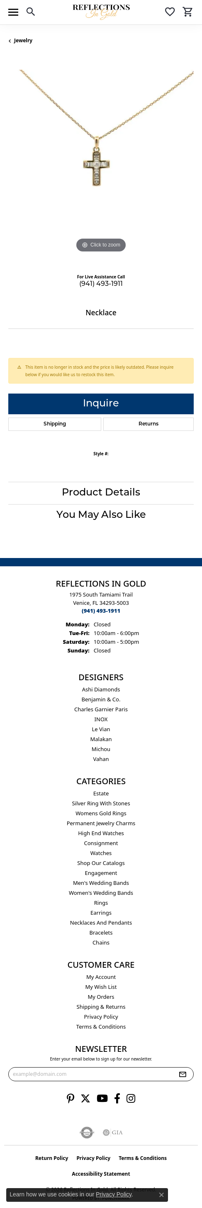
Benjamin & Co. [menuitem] (101, 699)
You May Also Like (101, 515)
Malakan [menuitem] (101, 739)
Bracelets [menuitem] (100, 932)
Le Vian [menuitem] (101, 729)
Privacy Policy (101, 1016)
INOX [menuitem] (101, 719)
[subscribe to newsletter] (182, 1074)
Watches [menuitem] (101, 853)
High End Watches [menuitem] (101, 833)
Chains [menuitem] (101, 942)
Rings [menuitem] (101, 902)
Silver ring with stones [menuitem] (101, 803)
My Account (101, 977)
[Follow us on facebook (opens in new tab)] (117, 1099)
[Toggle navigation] (13, 12)
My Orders (101, 996)
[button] (31, 13)
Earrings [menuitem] (101, 912)
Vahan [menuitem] (101, 759)
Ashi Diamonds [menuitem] (101, 689)
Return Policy (51, 1158)
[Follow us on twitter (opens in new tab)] (85, 1099)
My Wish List (101, 987)
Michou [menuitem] (101, 749)
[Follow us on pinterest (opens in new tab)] (70, 1099)
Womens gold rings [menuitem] (101, 813)
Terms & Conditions (101, 1026)
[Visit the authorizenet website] (87, 1132)
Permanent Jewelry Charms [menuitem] (101, 823)
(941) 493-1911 (101, 284)
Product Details (101, 493)
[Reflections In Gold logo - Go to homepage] (101, 12)
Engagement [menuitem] (101, 873)
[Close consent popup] (161, 1194)
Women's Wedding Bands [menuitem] (101, 892)
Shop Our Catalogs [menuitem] (100, 863)
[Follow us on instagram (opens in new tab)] (131, 1099)
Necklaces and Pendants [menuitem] (101, 922)
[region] (101, 162)
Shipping (55, 424)
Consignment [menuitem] (101, 843)
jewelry (23, 40)
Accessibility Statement (101, 1173)
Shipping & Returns (101, 1006)
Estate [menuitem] (101, 793)
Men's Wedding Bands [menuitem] (101, 883)
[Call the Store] (101, 610)
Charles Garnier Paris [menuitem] (101, 709)
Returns (148, 424)
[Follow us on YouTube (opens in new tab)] (102, 1099)
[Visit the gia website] (113, 1132)
